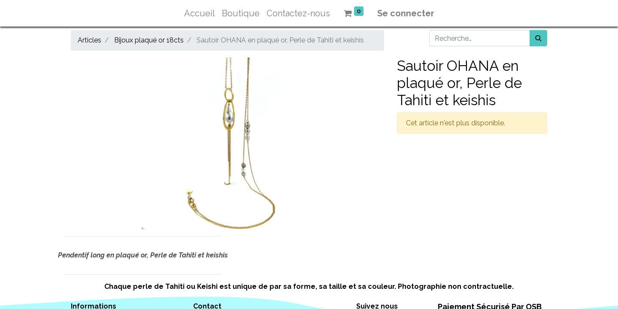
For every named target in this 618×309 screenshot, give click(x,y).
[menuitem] (199, 13)
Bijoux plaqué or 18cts (149, 40)
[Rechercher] (538, 38)
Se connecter (405, 13)
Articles (89, 40)
